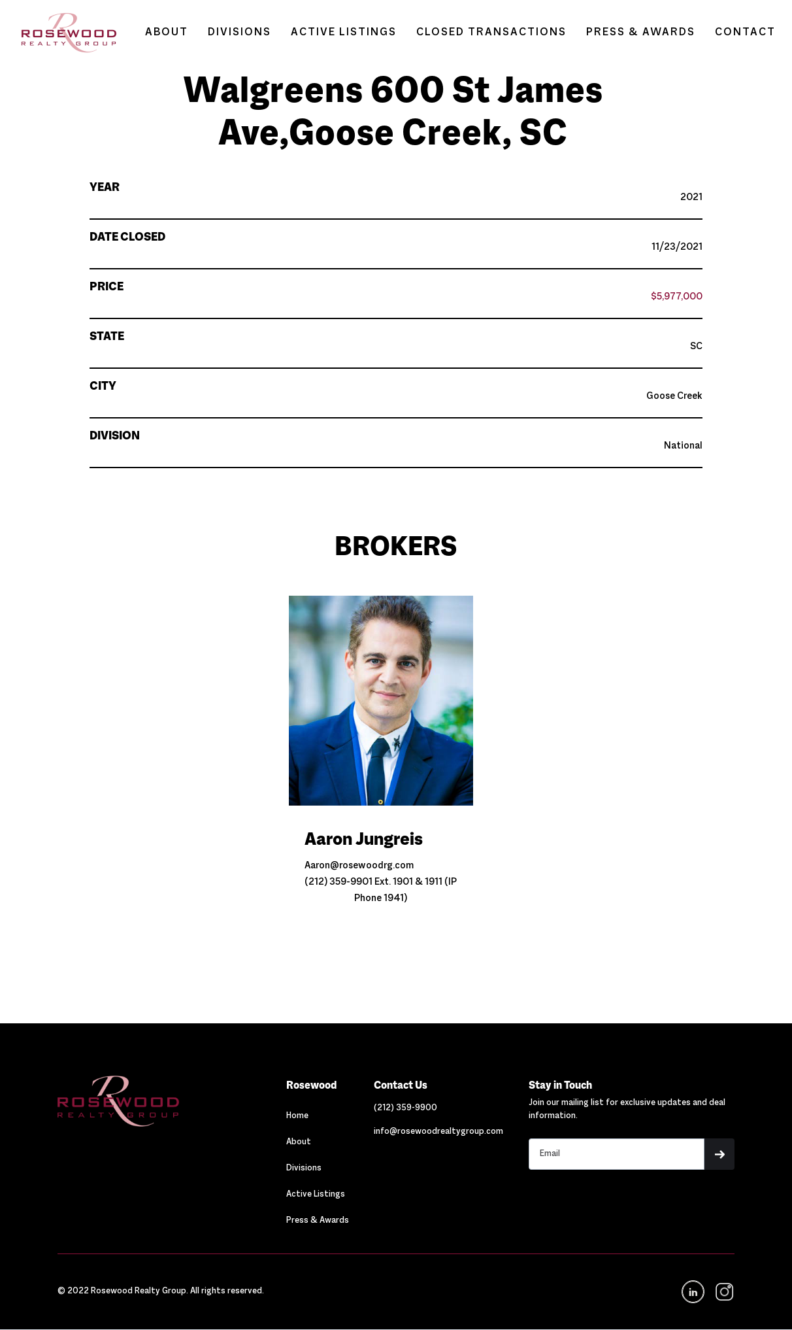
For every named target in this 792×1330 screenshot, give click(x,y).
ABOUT (166, 33)
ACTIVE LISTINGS (344, 33)
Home (297, 1116)
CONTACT (745, 33)
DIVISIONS (239, 33)
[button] (719, 1154)
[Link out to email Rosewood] (438, 1132)
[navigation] (723, 1292)
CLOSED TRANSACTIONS (491, 33)
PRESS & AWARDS (640, 33)
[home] (62, 32)
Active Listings (315, 1194)
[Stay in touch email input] (616, 1154)
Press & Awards (317, 1220)
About (298, 1142)
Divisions (304, 1168)
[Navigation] (159, 1101)
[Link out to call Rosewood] (405, 1108)
